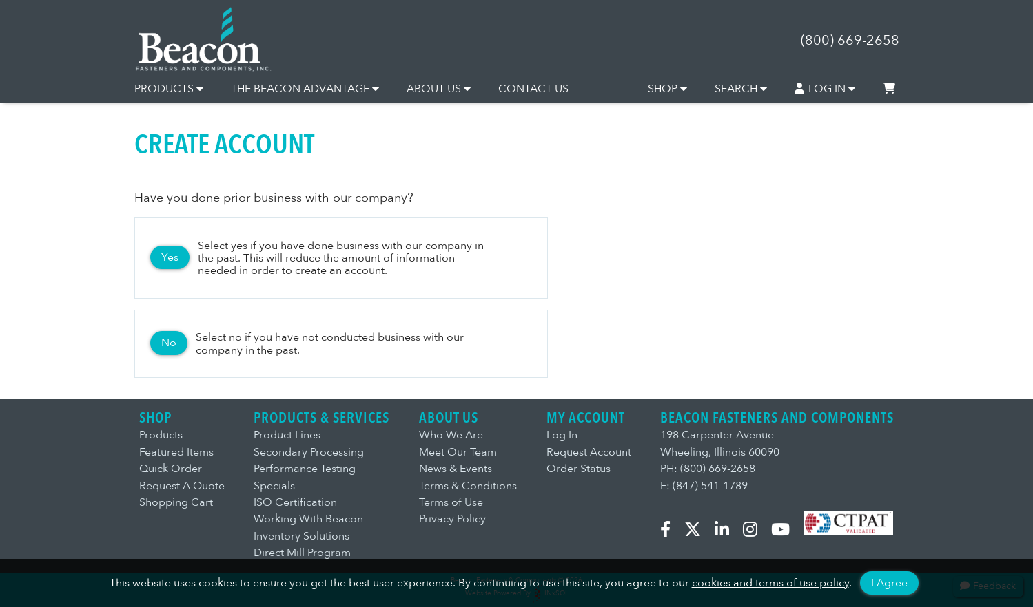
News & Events (455, 468)
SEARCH (741, 88)
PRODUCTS (168, 88)
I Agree (889, 582)
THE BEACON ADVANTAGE (305, 88)
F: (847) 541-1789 (704, 485)
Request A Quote (182, 485)
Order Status (578, 468)
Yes (169, 257)
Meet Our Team (458, 452)
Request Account (588, 452)
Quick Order (170, 468)
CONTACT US (533, 88)
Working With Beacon (308, 518)
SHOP (667, 88)
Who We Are (451, 435)
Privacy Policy (452, 518)
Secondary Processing (309, 452)
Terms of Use (451, 502)
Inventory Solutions (301, 536)
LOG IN (825, 88)
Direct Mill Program (302, 552)
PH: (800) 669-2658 (707, 468)
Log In (561, 435)
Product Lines (287, 435)
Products (161, 435)
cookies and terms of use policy (770, 582)
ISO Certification (295, 502)
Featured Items (176, 452)
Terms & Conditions (468, 485)
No (168, 342)
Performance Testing (305, 468)
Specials (274, 485)
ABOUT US (439, 88)
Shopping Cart (176, 502)
